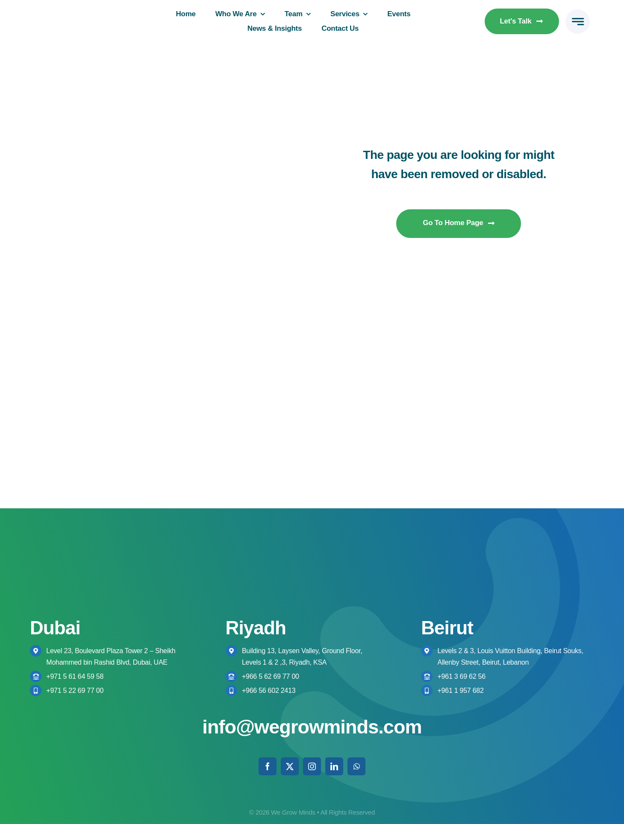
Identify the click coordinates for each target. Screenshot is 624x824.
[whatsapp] (356, 766)
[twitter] (290, 766)
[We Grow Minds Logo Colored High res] (78, 14)
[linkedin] (334, 766)
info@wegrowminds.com (311, 727)
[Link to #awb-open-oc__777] (577, 21)
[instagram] (312, 766)
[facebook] (268, 766)
